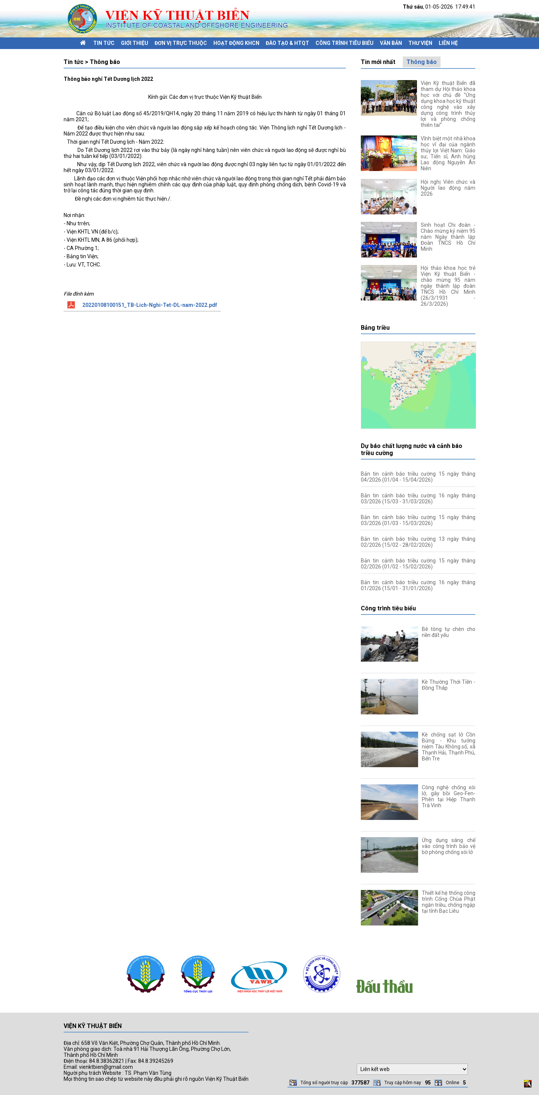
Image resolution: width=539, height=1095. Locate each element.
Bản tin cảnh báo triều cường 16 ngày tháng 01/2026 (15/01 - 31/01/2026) (418, 585)
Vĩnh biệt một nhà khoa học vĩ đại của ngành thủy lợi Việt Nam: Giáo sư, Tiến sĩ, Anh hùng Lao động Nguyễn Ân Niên (448, 153)
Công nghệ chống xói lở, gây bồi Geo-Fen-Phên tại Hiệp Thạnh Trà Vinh (448, 796)
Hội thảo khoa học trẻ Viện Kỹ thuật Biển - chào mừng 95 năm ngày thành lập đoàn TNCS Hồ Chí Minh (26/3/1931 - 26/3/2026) (448, 286)
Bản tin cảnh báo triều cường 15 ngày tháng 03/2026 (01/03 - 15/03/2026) (418, 520)
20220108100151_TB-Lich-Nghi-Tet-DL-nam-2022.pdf (149, 305)
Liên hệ (448, 43)
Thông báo (421, 61)
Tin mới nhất (378, 61)
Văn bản (391, 43)
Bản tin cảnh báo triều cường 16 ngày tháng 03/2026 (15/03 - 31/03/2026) (418, 498)
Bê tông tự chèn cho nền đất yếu (448, 632)
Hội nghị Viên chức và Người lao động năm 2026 (448, 188)
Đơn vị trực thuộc (181, 43)
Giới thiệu (134, 43)
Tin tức (104, 43)
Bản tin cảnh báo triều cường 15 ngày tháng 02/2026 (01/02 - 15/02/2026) (418, 564)
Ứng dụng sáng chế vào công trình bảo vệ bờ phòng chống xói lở (448, 846)
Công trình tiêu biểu (345, 43)
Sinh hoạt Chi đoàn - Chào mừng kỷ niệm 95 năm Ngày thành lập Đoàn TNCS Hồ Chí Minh (448, 237)
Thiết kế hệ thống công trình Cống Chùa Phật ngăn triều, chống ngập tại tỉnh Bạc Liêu (448, 902)
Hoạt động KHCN (236, 43)
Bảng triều (375, 327)
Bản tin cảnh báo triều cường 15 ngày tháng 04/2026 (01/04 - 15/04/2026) (418, 477)
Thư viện (420, 43)
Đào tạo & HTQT (287, 43)
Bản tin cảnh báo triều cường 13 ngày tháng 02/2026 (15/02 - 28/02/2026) (418, 542)
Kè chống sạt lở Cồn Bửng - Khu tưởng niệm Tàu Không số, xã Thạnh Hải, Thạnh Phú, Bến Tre (448, 747)
